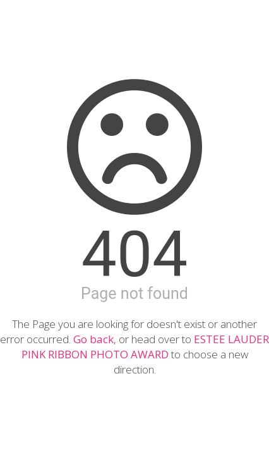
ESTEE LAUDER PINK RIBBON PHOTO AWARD (145, 346)
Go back (93, 339)
